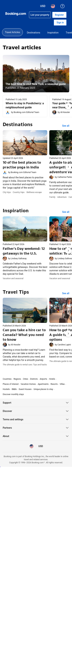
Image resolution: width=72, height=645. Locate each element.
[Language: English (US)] (31, 446)
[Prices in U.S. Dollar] (40, 446)
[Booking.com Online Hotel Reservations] (15, 14)
